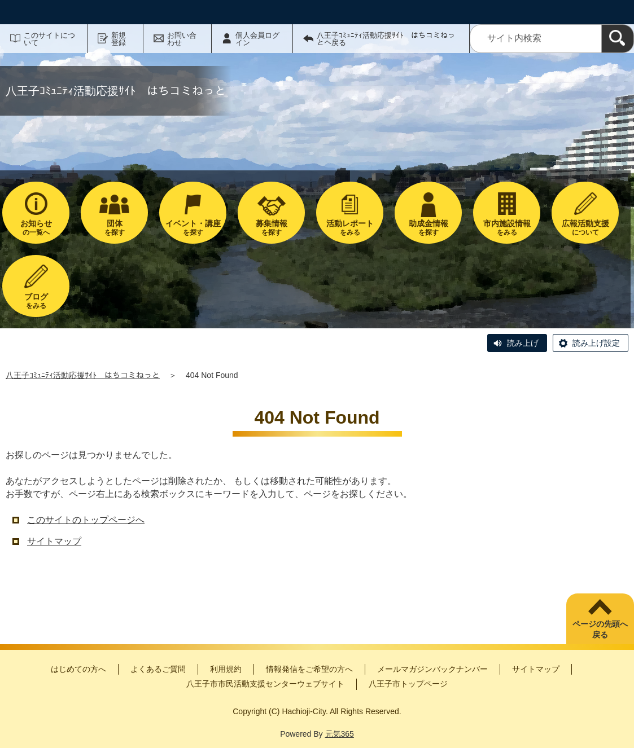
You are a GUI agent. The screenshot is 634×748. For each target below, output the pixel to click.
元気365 (339, 733)
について (585, 227)
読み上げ (523, 342)
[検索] (617, 38)
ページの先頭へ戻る (600, 629)
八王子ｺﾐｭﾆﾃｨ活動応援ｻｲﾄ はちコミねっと (83, 375)
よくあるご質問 (158, 669)
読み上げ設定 (596, 342)
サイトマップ (54, 541)
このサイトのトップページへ (86, 520)
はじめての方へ (78, 669)
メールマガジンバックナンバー (432, 669)
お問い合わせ (181, 39)
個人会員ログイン (257, 39)
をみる (349, 227)
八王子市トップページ (408, 683)
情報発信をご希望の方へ (309, 669)
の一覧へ (35, 227)
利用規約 (226, 669)
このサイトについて (49, 39)
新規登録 (118, 39)
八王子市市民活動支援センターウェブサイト (265, 683)
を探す (114, 227)
